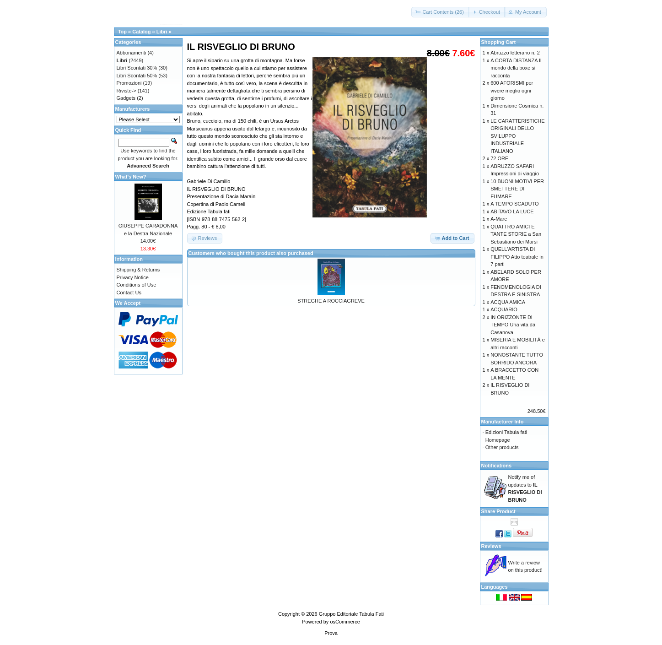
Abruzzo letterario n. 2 (515, 52)
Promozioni (129, 83)
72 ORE (499, 158)
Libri (161, 31)
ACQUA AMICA (507, 302)
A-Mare (498, 219)
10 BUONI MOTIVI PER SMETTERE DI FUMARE (517, 189)
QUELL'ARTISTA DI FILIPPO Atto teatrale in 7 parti (517, 256)
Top (122, 31)
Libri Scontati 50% (137, 75)
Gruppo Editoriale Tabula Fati (351, 614)
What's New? (130, 176)
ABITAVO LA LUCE (511, 211)
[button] (440, 12)
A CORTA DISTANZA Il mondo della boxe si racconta (515, 68)
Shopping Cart (498, 42)
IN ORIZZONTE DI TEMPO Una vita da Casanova (512, 324)
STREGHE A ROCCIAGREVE (331, 301)
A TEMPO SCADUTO (514, 203)
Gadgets (126, 98)
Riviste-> (126, 90)
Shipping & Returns (138, 269)
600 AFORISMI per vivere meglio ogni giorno (511, 90)
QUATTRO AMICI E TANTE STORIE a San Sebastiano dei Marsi (515, 234)
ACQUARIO (503, 309)
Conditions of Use (136, 284)
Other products (502, 447)
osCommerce (345, 621)
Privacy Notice (133, 277)
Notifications (496, 465)
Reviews (491, 546)
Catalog (141, 31)
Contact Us (129, 292)
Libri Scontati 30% (137, 67)
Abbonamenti (131, 52)
